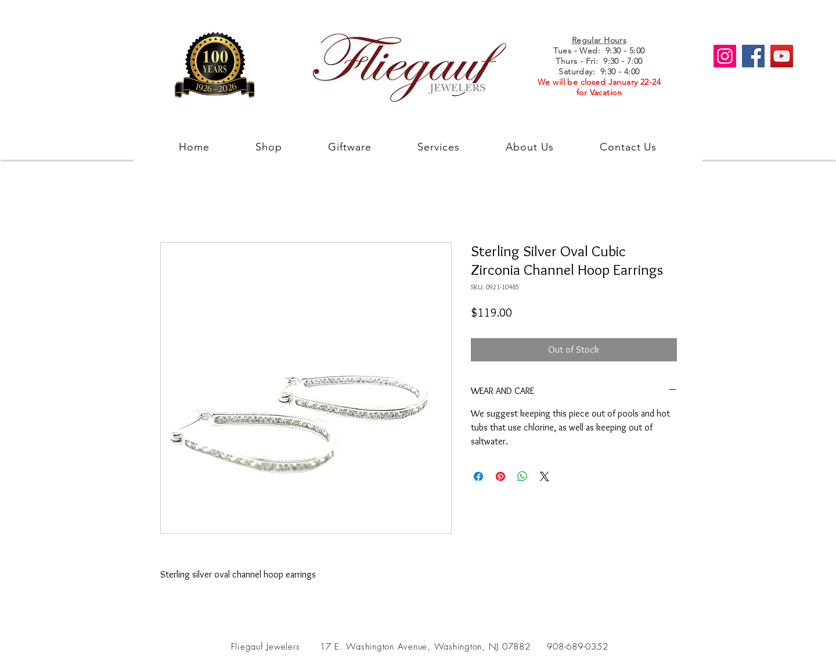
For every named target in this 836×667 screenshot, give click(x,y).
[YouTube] (781, 56)
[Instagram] (725, 56)
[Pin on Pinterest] (500, 476)
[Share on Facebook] (478, 476)
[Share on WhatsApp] (522, 476)
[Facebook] (753, 56)
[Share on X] (545, 476)
